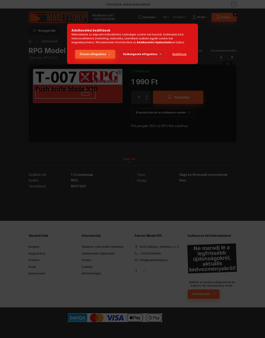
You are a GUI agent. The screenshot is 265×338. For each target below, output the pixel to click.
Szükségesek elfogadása (140, 54)
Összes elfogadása (93, 54)
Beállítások (179, 54)
